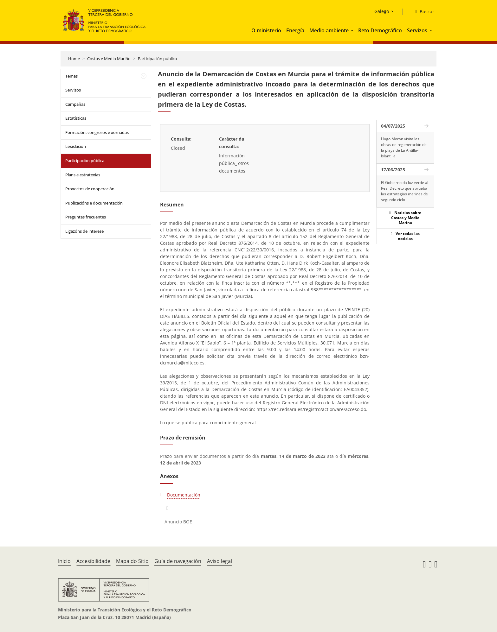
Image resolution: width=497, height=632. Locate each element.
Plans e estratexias (82, 175)
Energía (295, 30)
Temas (71, 76)
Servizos (417, 30)
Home (74, 58)
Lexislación (75, 146)
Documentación (183, 495)
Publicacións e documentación (94, 203)
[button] (353, 30)
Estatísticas (75, 118)
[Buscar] (422, 12)
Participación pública (157, 58)
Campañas (75, 104)
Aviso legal (219, 561)
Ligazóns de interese (84, 231)
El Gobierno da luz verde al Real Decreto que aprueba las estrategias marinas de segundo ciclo (404, 191)
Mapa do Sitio (132, 561)
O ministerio (266, 30)
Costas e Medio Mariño (109, 58)
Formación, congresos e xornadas (97, 132)
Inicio (64, 561)
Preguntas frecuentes (85, 217)
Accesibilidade (93, 561)
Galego (381, 11)
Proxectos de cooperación (89, 189)
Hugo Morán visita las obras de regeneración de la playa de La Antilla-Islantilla (404, 147)
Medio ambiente (329, 30)
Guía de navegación (177, 561)
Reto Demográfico (380, 30)
